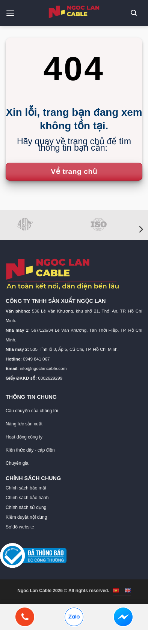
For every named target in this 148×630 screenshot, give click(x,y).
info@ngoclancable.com (43, 368)
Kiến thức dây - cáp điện (30, 450)
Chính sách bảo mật (26, 488)
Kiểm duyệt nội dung (26, 517)
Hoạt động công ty (24, 437)
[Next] (140, 229)
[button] (13, 13)
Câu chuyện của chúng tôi (32, 410)
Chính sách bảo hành (27, 497)
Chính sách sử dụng (26, 507)
